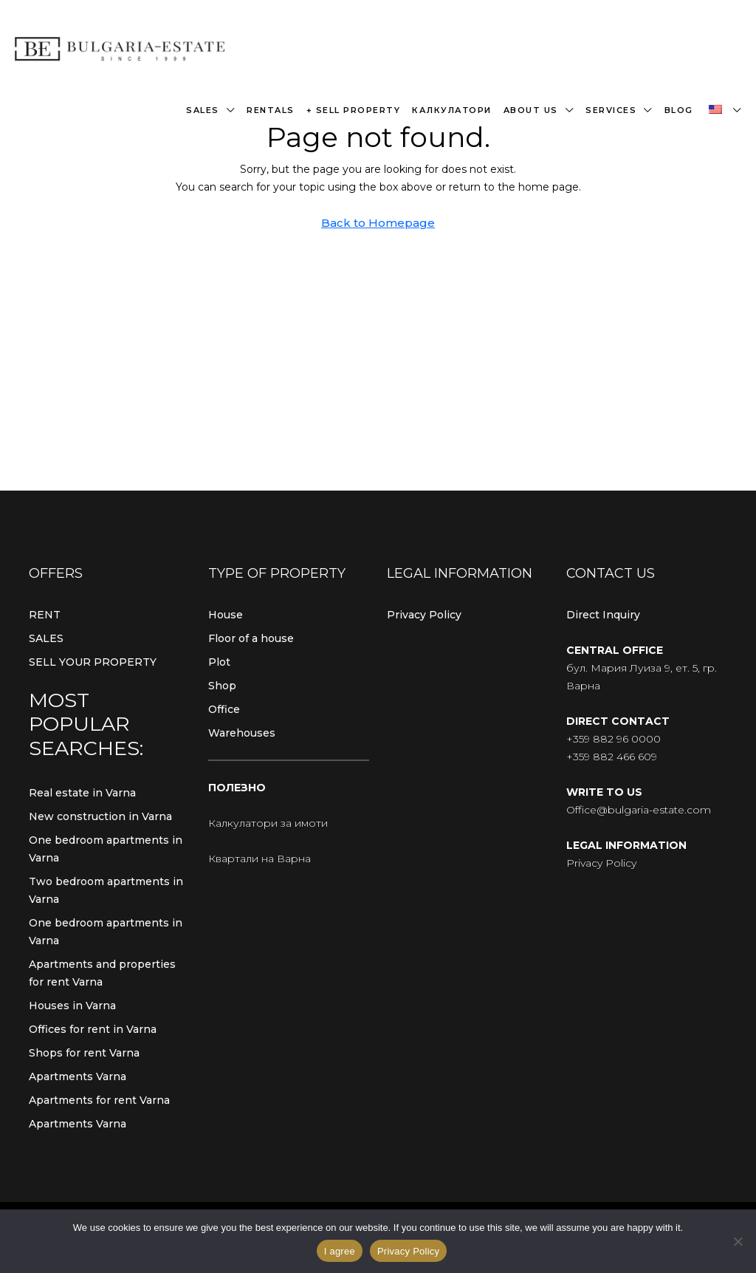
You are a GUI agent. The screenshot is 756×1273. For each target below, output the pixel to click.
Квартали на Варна (259, 858)
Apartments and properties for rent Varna (102, 973)
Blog (678, 110)
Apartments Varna (77, 1076)
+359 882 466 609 (611, 756)
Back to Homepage (378, 223)
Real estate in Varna (82, 792)
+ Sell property (353, 110)
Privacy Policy (424, 614)
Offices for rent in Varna (93, 1029)
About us (531, 110)
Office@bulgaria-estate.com (638, 809)
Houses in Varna (72, 1005)
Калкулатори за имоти (268, 823)
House (225, 614)
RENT (45, 614)
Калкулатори (452, 110)
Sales (202, 110)
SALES (46, 638)
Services (610, 110)
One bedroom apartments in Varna (105, 848)
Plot (219, 662)
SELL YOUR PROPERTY (93, 662)
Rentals (271, 110)
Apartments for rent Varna (99, 1100)
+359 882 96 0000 (613, 738)
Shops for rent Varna (84, 1052)
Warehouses (241, 733)
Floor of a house (251, 638)
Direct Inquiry (603, 614)
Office (224, 709)
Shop (222, 685)
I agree (339, 1251)
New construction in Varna (100, 816)
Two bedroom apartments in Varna (106, 890)
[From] (737, 1241)
